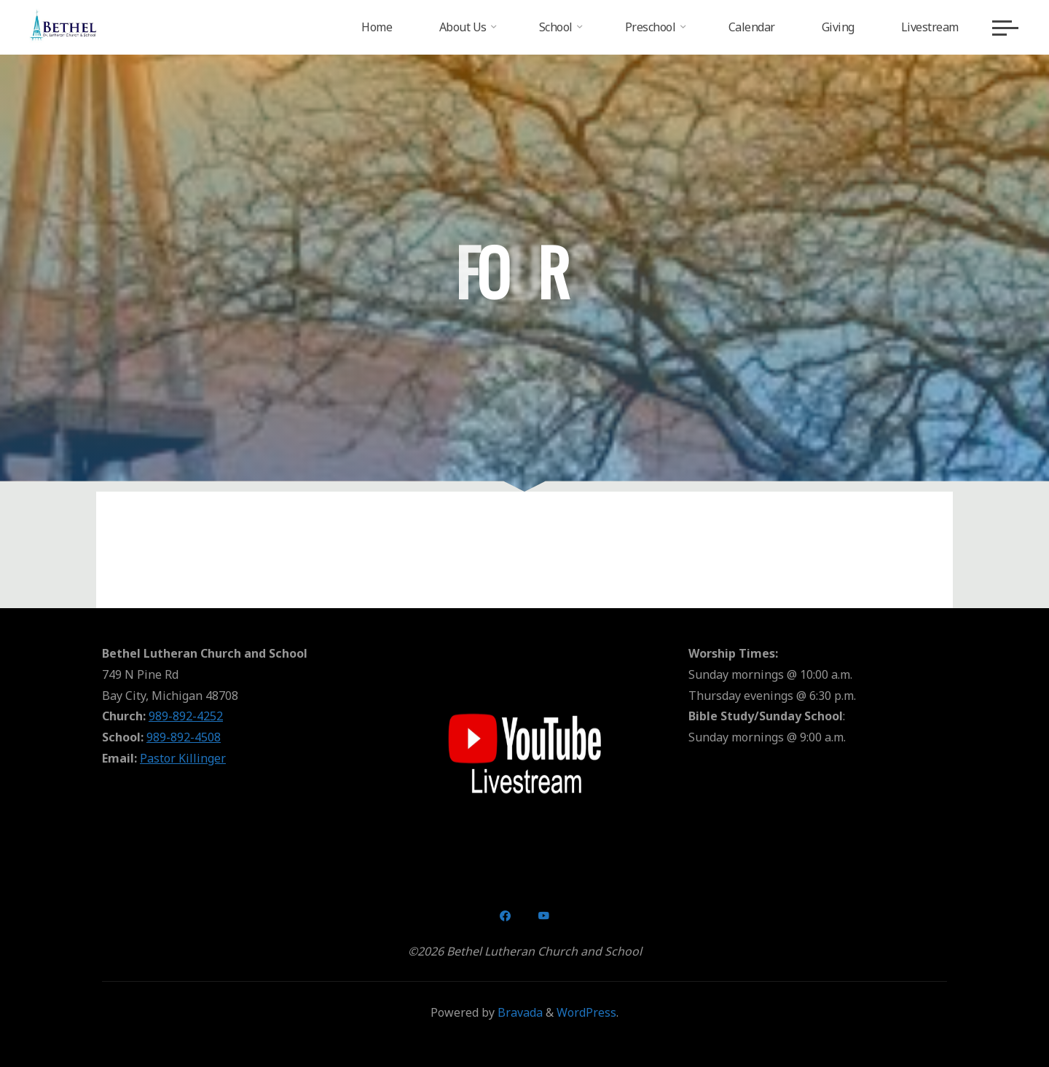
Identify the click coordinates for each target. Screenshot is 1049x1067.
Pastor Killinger (183, 758)
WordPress (586, 1012)
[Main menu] (1005, 27)
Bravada (519, 1012)
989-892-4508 (183, 737)
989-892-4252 (186, 716)
